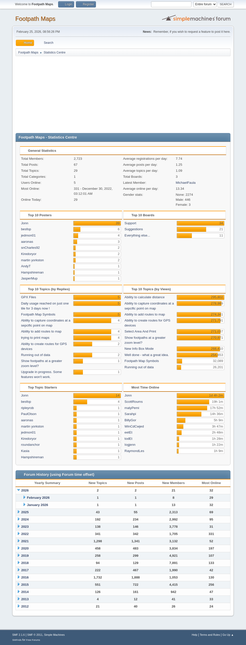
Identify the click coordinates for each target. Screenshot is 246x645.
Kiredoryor (28, 254)
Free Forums (33, 639)
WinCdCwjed (134, 426)
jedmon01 (28, 235)
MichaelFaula (185, 182)
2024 (25, 519)
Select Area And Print (140, 331)
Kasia (25, 451)
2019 (25, 556)
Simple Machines (54, 634)
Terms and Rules (210, 634)
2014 (25, 592)
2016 (25, 577)
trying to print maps (35, 338)
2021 (25, 541)
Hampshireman (32, 272)
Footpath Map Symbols (38, 314)
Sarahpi (130, 414)
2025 (25, 512)
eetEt (128, 432)
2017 (25, 570)
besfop (26, 229)
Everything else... (137, 235)
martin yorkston (32, 260)
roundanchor (30, 444)
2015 (25, 584)
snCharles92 (30, 248)
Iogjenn (130, 444)
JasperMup (29, 278)
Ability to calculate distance (145, 297)
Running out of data (35, 355)
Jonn (24, 223)
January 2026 (37, 505)
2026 (25, 490)
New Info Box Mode (139, 348)
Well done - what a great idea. (147, 355)
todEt (128, 438)
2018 (25, 563)
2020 (25, 548)
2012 (25, 606)
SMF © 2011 (35, 634)
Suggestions (134, 229)
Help (194, 634)
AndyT (26, 266)
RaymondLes (134, 451)
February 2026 (38, 498)
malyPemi (132, 408)
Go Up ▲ (228, 634)
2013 (25, 599)
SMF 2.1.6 (18, 634)
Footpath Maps (35, 18)
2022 (25, 534)
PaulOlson (29, 414)
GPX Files (28, 297)
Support (130, 223)
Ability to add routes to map (41, 331)
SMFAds (17, 639)
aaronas (27, 242)
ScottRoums (134, 402)
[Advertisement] (123, 94)
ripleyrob (27, 408)
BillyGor (130, 420)
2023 (25, 526)
